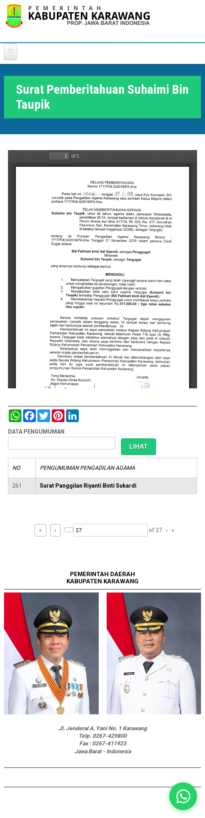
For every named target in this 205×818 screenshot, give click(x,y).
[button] (183, 796)
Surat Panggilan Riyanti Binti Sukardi (88, 485)
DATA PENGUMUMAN (36, 431)
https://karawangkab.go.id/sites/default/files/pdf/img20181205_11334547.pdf (102, 269)
